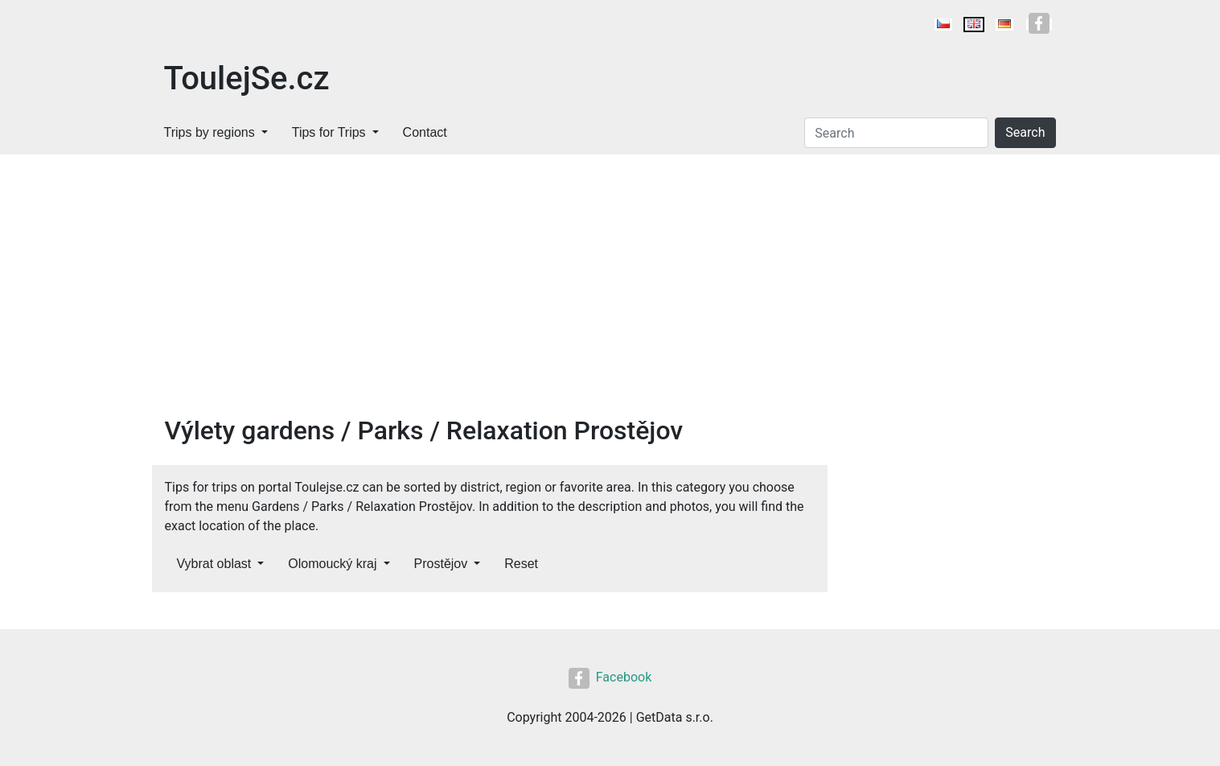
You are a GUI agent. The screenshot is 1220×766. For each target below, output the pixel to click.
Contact (425, 132)
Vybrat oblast (214, 563)
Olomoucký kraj (332, 563)
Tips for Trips (329, 132)
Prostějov (441, 563)
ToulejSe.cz (247, 78)
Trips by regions (209, 132)
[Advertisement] (490, 294)
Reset (521, 563)
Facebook (610, 677)
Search (1025, 132)
